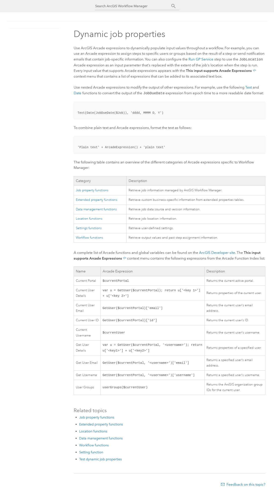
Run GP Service (201, 59)
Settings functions (89, 227)
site (217, 252)
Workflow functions (89, 237)
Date (77, 92)
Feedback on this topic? (246, 486)
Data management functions (96, 208)
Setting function (91, 454)
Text (248, 87)
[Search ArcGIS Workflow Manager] (133, 6)
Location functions (89, 218)
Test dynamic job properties (100, 461)
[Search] (173, 6)
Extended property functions (96, 199)
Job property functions (92, 189)
